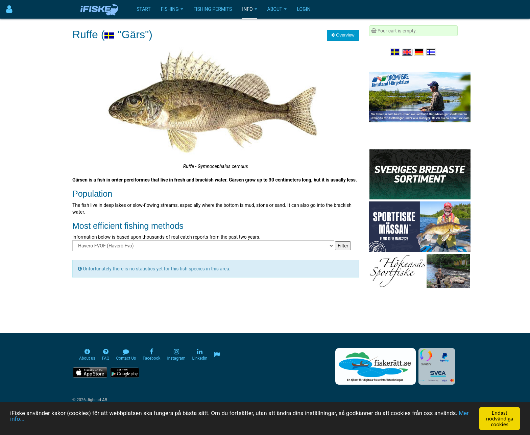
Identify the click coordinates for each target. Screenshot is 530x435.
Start (144, 9)
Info (249, 9)
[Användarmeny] (9, 9)
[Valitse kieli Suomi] (431, 52)
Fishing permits (212, 9)
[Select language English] (407, 52)
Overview (343, 35)
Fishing (172, 9)
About (277, 9)
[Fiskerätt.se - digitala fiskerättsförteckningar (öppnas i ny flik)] (375, 366)
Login (303, 9)
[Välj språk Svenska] (395, 52)
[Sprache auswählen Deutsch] (419, 52)
